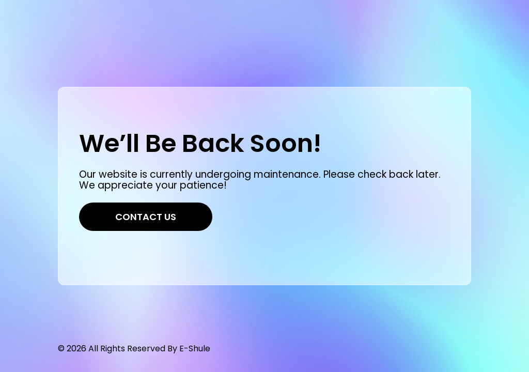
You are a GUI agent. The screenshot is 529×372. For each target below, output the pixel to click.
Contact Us (145, 216)
